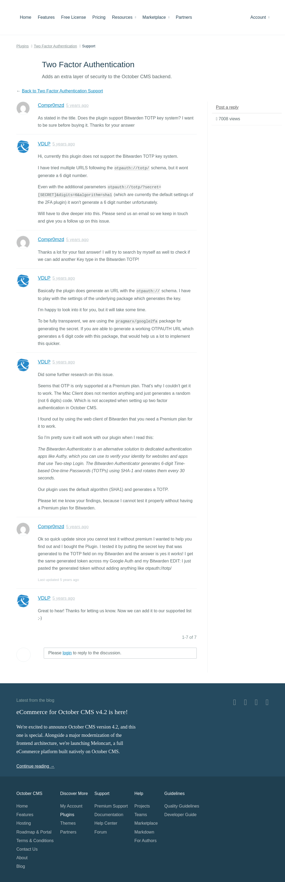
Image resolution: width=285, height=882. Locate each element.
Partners (184, 17)
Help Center (105, 823)
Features (46, 17)
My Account (71, 806)
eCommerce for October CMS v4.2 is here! (72, 711)
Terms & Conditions (35, 840)
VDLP (44, 144)
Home (25, 17)
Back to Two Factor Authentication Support (62, 91)
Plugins (22, 46)
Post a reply (227, 107)
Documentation (108, 814)
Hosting (23, 823)
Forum (100, 832)
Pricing (98, 17)
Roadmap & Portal (34, 832)
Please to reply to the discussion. (84, 653)
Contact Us (27, 849)
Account (259, 17)
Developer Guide (180, 814)
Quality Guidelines (181, 806)
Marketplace (155, 17)
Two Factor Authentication (55, 46)
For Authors (145, 840)
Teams (140, 814)
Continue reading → (35, 766)
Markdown (144, 832)
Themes (68, 823)
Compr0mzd (51, 105)
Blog (20, 866)
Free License (73, 17)
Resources (124, 17)
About (22, 857)
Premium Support (111, 806)
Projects (142, 806)
